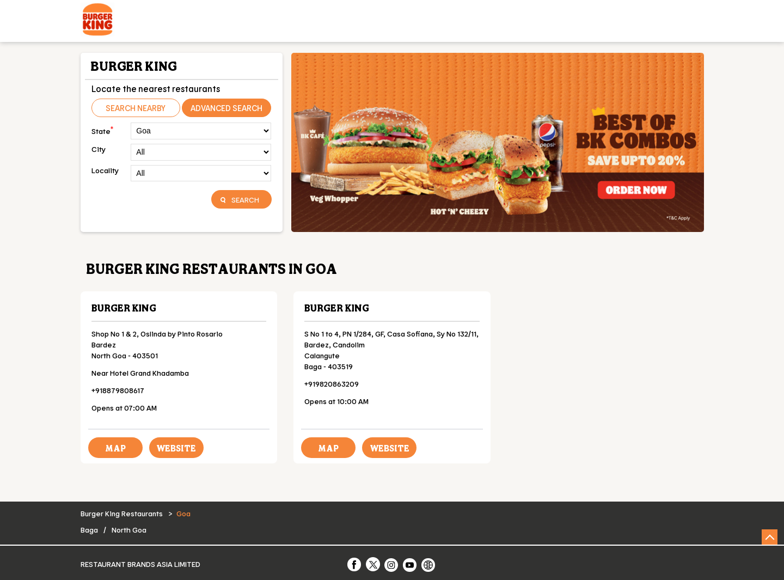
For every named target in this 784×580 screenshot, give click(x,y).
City (98, 149)
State (102, 130)
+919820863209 (331, 383)
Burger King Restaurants (122, 513)
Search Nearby (136, 108)
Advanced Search (226, 108)
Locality (105, 170)
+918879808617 (117, 390)
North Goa (129, 529)
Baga (89, 529)
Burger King (123, 308)
